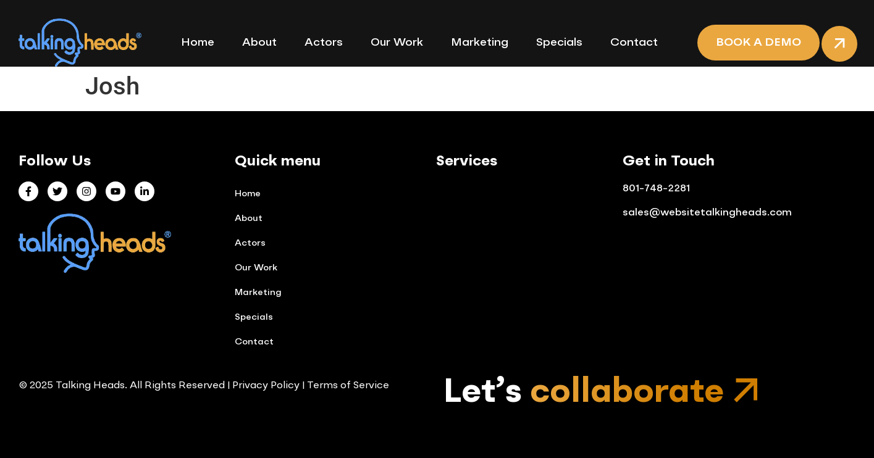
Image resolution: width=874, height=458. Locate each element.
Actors (324, 42)
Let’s (583, 393)
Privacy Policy (265, 386)
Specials (559, 42)
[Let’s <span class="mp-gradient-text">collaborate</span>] (747, 390)
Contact (634, 42)
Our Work (397, 42)
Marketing (479, 42)
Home (197, 42)
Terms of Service (348, 386)
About (259, 42)
